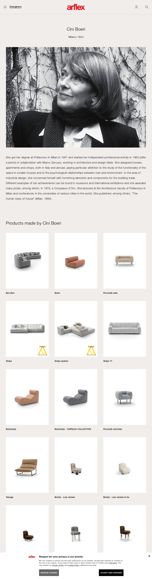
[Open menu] (5, 7)
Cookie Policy (73, 565)
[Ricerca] (146, 7)
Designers (16, 6)
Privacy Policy (58, 565)
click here (113, 563)
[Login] (136, 7)
